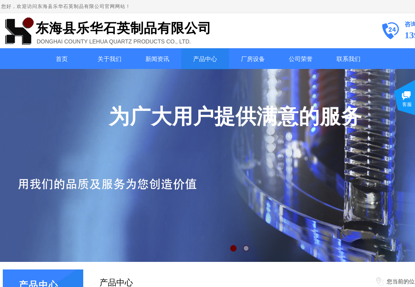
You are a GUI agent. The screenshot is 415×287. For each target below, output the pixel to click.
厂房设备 (253, 59)
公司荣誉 (301, 59)
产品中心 (205, 59)
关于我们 (109, 59)
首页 (62, 59)
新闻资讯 (157, 59)
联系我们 (348, 59)
